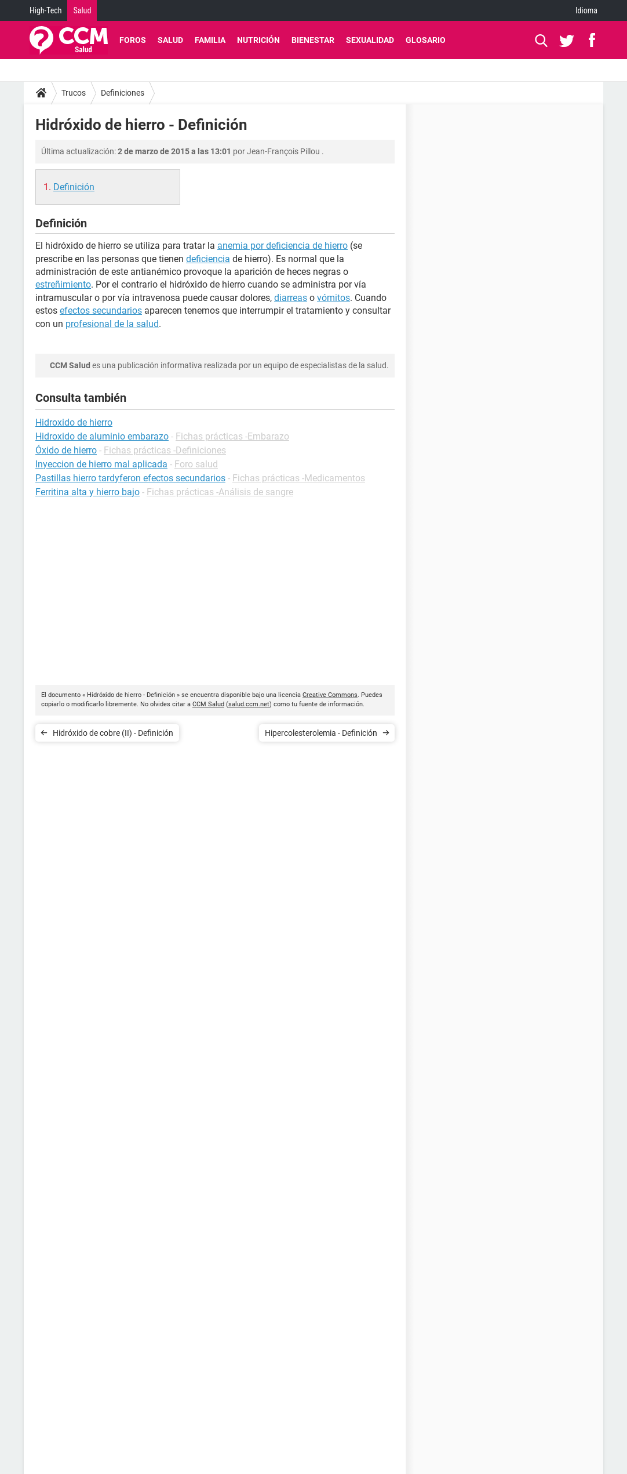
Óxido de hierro (66, 450)
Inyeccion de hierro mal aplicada (101, 464)
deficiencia (208, 258)
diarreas (290, 297)
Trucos (73, 92)
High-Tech (45, 10)
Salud (82, 10)
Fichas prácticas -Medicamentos (298, 478)
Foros (132, 40)
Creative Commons (330, 695)
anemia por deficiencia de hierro (282, 245)
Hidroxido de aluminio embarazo (102, 436)
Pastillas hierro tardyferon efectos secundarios (130, 478)
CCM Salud (208, 704)
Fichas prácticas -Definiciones (165, 450)
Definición (73, 187)
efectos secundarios (101, 310)
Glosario (426, 40)
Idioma (586, 10)
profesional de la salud (112, 323)
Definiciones (122, 92)
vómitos (333, 297)
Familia (210, 40)
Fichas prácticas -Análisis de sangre (220, 492)
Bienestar (312, 40)
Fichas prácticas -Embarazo (232, 436)
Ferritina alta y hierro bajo (87, 492)
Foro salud (196, 464)
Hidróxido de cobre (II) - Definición (113, 733)
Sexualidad (370, 40)
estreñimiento (63, 284)
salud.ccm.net (248, 704)
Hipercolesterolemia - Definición (321, 733)
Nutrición (258, 40)
